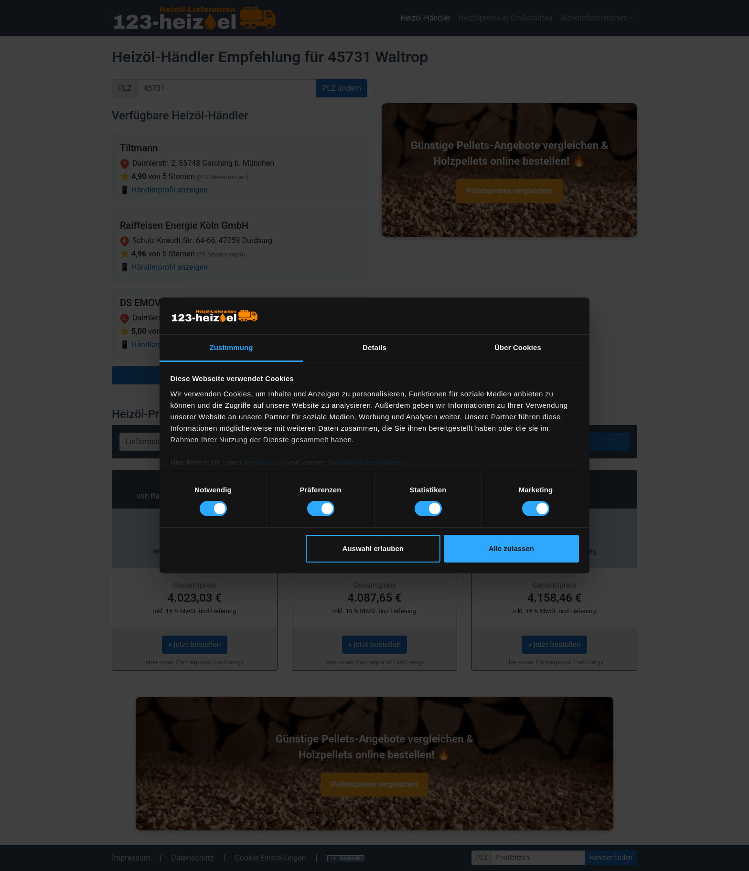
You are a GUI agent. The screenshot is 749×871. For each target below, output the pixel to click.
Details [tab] (374, 347)
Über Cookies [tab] (517, 347)
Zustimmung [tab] (231, 347)
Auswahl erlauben (373, 548)
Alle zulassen (511, 548)
